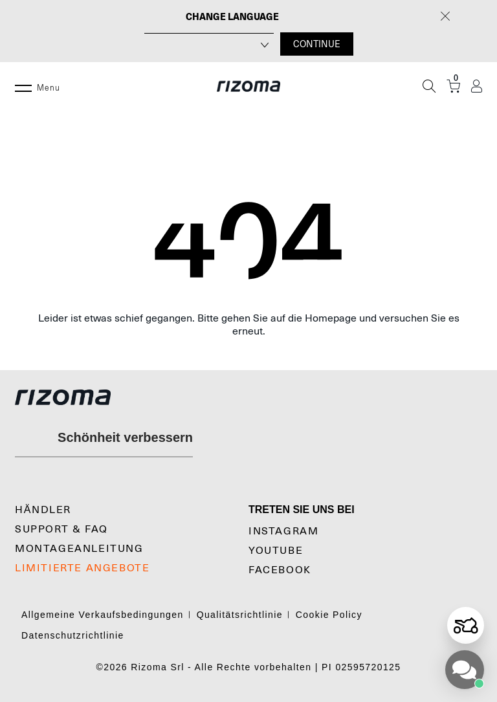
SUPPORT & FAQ (61, 529)
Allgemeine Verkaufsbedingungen (102, 614)
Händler (43, 510)
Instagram (283, 531)
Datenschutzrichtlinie (72, 635)
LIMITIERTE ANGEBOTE (82, 568)
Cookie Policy (329, 614)
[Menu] (23, 86)
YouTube (275, 550)
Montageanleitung (79, 548)
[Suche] (429, 86)
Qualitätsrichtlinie (240, 614)
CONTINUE (316, 44)
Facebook (279, 570)
